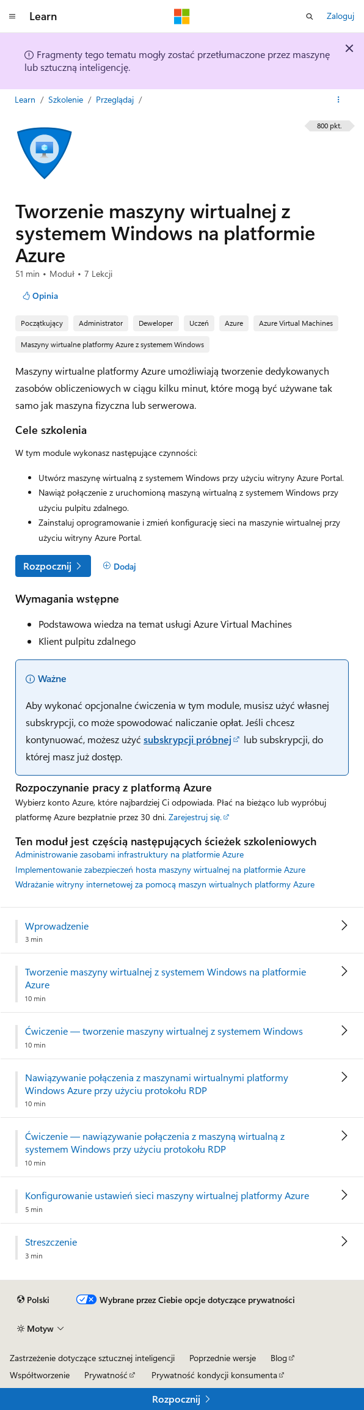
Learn (26, 99)
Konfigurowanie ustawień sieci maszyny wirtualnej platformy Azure (167, 1195)
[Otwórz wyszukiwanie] (309, 17)
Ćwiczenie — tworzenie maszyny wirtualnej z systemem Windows (164, 1031)
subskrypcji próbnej (187, 739)
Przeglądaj (116, 99)
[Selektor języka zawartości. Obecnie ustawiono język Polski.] (33, 1300)
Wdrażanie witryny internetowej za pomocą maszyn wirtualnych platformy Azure (165, 884)
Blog (279, 1358)
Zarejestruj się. (195, 817)
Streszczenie (51, 1242)
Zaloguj (340, 15)
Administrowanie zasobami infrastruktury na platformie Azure (129, 854)
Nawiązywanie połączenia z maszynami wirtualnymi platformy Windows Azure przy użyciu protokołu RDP (156, 1083)
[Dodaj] (119, 566)
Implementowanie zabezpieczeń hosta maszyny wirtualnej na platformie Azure (160, 869)
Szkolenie (67, 99)
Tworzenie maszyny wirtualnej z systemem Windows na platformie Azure (165, 978)
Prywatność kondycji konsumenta (214, 1375)
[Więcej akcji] (338, 99)
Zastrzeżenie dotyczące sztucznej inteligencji (92, 1358)
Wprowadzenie (57, 926)
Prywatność (106, 1375)
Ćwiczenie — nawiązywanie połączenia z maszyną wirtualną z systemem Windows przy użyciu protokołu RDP (155, 1142)
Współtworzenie (40, 1375)
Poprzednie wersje (222, 1358)
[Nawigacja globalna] (12, 17)
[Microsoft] (182, 16)
